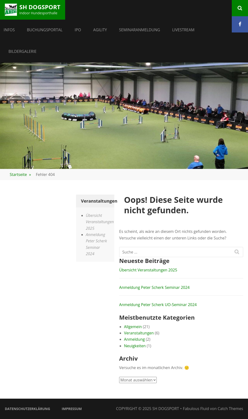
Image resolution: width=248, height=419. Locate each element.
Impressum (72, 408)
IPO (78, 29)
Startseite (20, 174)
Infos (9, 29)
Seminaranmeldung (139, 29)
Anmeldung (134, 339)
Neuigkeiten (135, 345)
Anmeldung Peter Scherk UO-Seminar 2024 (158, 304)
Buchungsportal (44, 29)
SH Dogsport (39, 7)
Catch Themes (230, 408)
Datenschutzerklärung (27, 408)
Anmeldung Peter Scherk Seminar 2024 (154, 287)
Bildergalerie (22, 51)
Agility (100, 29)
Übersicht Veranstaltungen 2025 (148, 270)
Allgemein (133, 326)
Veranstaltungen (139, 333)
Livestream (183, 29)
